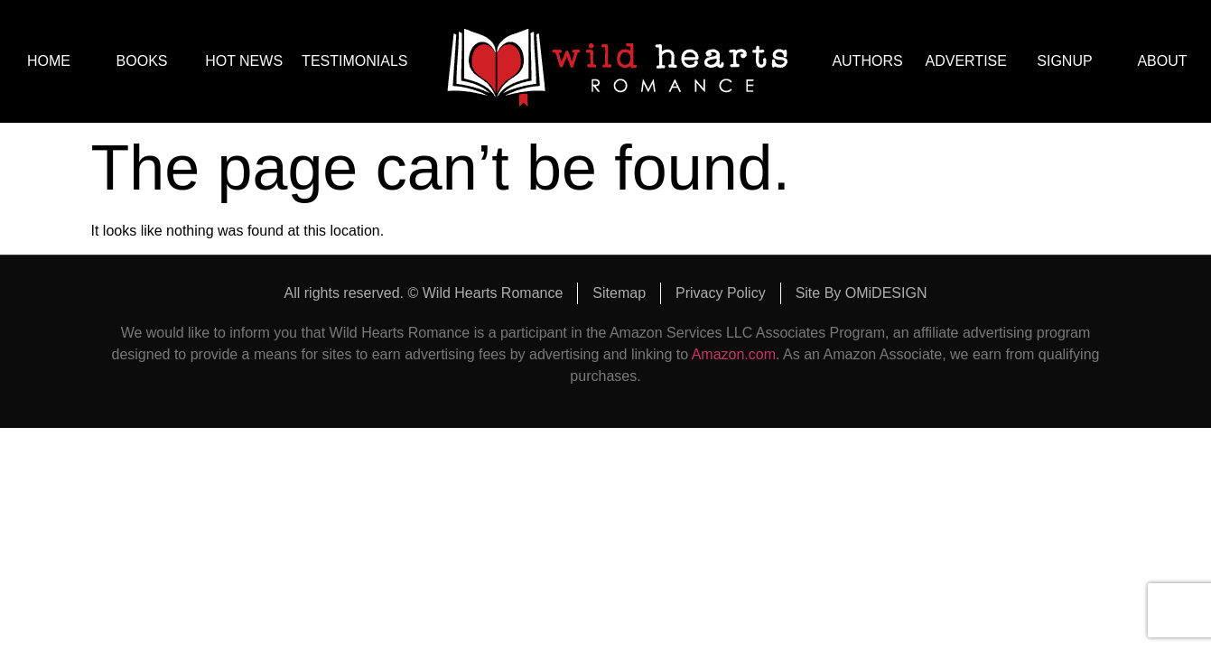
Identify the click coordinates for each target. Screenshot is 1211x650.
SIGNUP (1064, 61)
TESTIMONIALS (354, 61)
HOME (48, 61)
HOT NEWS (244, 61)
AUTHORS (867, 61)
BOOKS (146, 61)
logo (617, 61)
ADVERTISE (966, 61)
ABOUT (1162, 61)
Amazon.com (734, 354)
